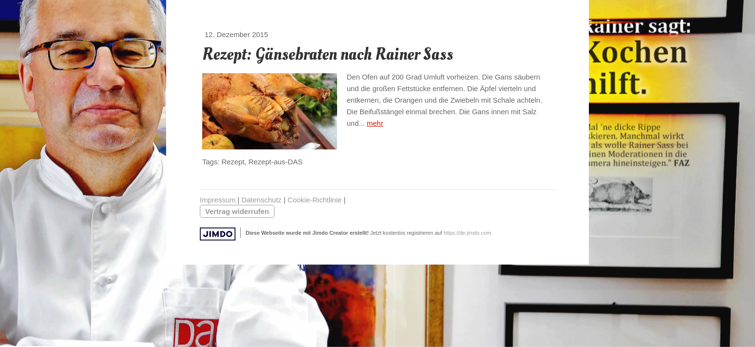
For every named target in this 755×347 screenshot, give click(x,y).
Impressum (217, 200)
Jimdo (217, 233)
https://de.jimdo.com (467, 233)
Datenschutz (261, 200)
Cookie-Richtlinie (314, 200)
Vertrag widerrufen (237, 211)
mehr (375, 123)
